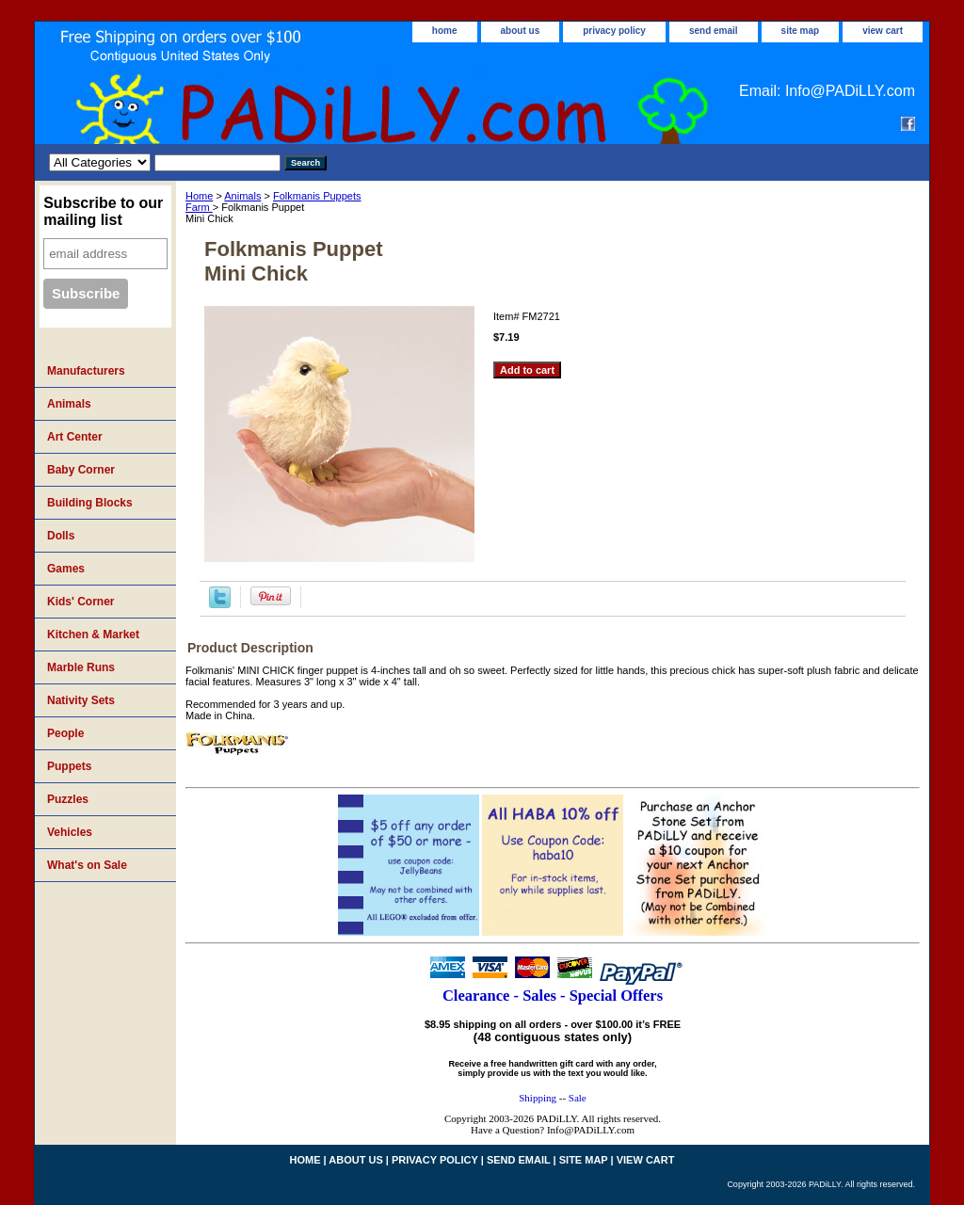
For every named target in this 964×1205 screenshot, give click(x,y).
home (445, 30)
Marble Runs (81, 667)
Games (66, 568)
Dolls (60, 535)
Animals (242, 195)
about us (520, 30)
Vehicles (69, 832)
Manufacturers (86, 371)
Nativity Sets (81, 700)
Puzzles (67, 799)
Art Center (75, 436)
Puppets (69, 766)
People (65, 733)
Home (199, 195)
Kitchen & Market (93, 634)
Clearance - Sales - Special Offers (552, 995)
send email (713, 30)
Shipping (537, 1097)
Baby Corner (81, 469)
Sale (577, 1097)
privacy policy (614, 30)
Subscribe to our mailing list (103, 211)
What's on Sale (87, 865)
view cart (882, 30)
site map (800, 30)
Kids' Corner (81, 601)
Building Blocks (90, 502)
